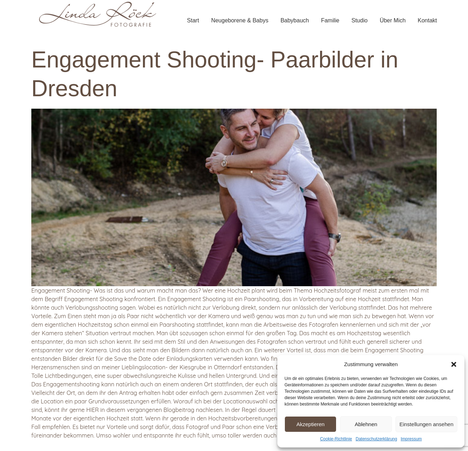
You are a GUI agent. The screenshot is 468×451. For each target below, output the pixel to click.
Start (193, 20)
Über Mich (393, 20)
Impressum (411, 438)
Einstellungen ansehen (426, 424)
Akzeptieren (310, 424)
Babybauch (295, 20)
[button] (453, 364)
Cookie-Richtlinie (336, 438)
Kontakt (427, 20)
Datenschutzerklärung (376, 438)
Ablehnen (366, 424)
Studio (359, 20)
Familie (330, 20)
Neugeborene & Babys (239, 20)
